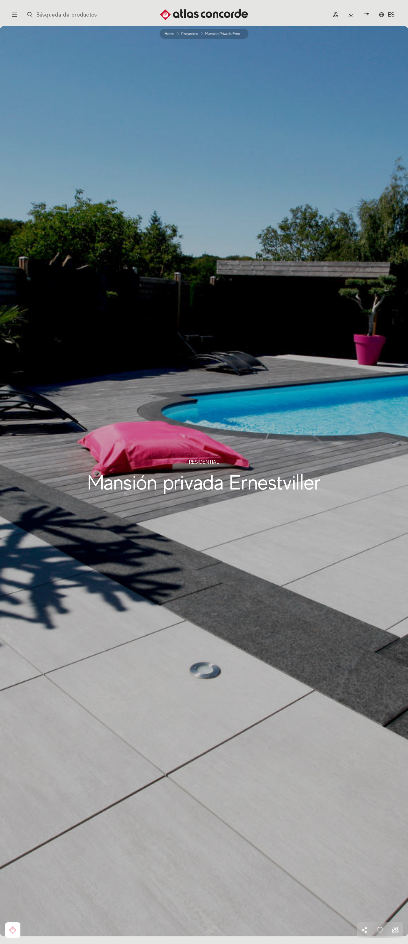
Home (169, 34)
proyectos (189, 34)
